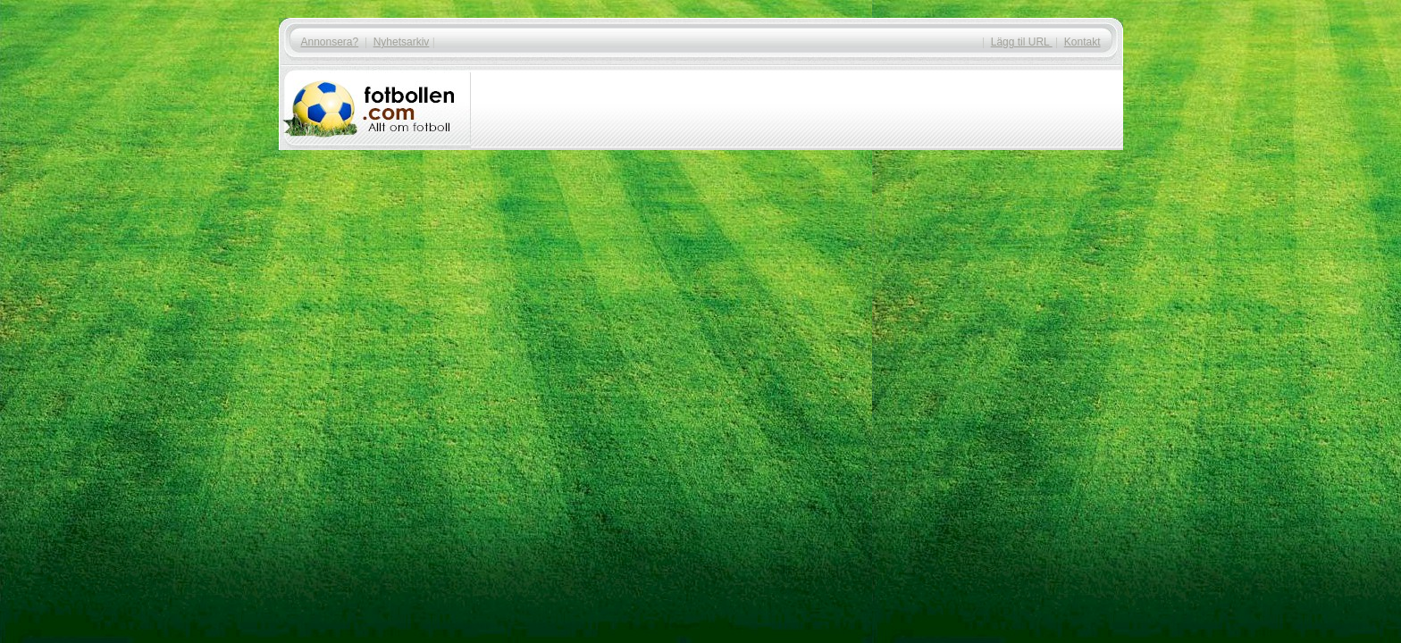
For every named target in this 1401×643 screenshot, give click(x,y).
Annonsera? (330, 42)
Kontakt (1082, 42)
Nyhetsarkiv (401, 42)
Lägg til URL (1022, 42)
